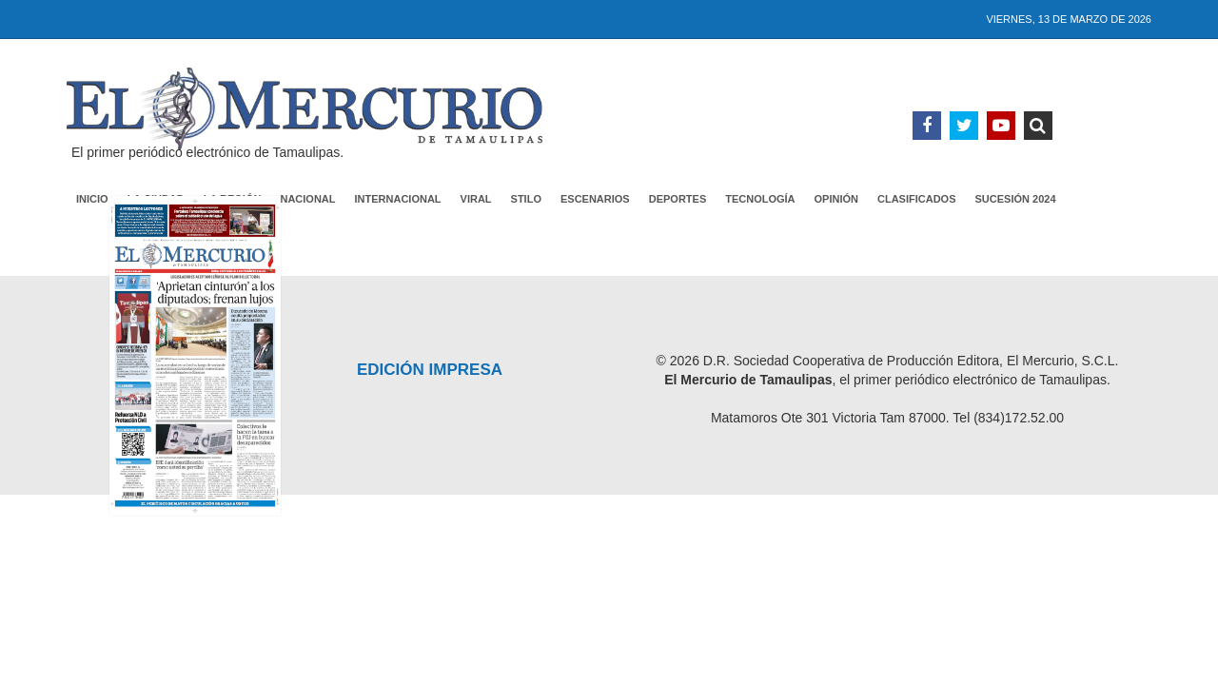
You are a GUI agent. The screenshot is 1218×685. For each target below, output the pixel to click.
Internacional (398, 199)
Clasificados (916, 199)
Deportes (678, 199)
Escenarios (595, 199)
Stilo (526, 199)
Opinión (836, 199)
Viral (476, 199)
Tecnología (760, 199)
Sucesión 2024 (1015, 199)
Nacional (307, 199)
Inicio (92, 199)
